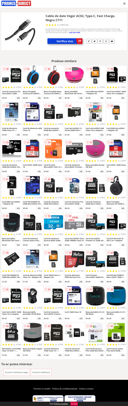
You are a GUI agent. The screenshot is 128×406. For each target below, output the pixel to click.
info (18, 98)
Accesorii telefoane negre (16, 372)
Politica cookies (86, 388)
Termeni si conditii (41, 388)
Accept (74, 403)
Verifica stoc (69, 41)
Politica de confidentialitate (64, 388)
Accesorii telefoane (41, 372)
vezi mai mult (74, 32)
